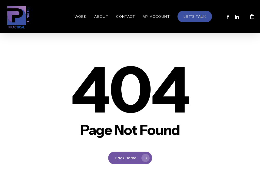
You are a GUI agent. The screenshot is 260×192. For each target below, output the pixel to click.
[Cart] (252, 16)
